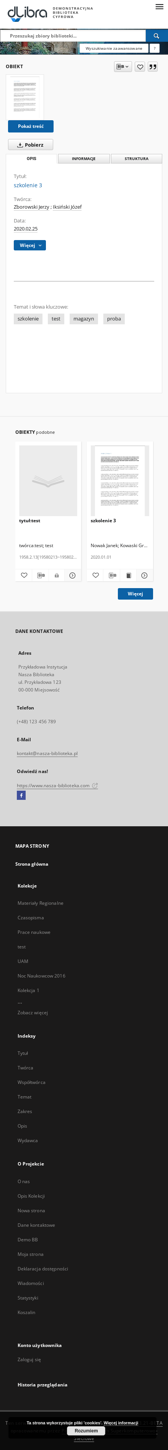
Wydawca (28, 1140)
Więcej (135, 593)
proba (114, 319)
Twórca (26, 1067)
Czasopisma (31, 917)
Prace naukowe (34, 932)
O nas (24, 1181)
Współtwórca (32, 1082)
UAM (23, 961)
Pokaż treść (31, 126)
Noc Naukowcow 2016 (41, 976)
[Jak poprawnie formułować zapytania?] (155, 48)
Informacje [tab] (84, 158)
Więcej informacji (121, 1423)
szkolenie (28, 319)
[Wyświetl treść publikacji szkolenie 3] (128, 575)
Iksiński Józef (67, 207)
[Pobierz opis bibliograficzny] (40, 575)
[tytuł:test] (48, 481)
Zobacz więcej (33, 1012)
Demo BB (28, 1239)
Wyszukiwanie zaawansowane (114, 48)
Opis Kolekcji (31, 1196)
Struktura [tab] (136, 158)
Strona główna (32, 864)
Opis (22, 1126)
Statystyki (28, 1298)
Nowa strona (31, 1210)
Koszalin (27, 1312)
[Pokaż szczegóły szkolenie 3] (143, 575)
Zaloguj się (29, 1359)
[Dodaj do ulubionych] (140, 67)
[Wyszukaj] (157, 35)
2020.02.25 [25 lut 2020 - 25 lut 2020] (26, 229)
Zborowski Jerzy (31, 207)
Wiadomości (31, 1283)
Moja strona (31, 1254)
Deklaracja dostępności (43, 1268)
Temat (25, 1097)
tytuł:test (29, 520)
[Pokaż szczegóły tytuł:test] (72, 575)
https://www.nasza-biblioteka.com (57, 785)
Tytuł (23, 1053)
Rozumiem (86, 1431)
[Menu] (159, 6)
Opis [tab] (31, 158)
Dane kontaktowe (36, 1225)
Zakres (25, 1111)
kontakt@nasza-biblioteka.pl (47, 753)
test (56, 319)
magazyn (83, 319)
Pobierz (28, 144)
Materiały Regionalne (41, 903)
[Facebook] (21, 795)
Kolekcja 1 (28, 990)
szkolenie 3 (103, 520)
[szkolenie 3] (25, 97)
